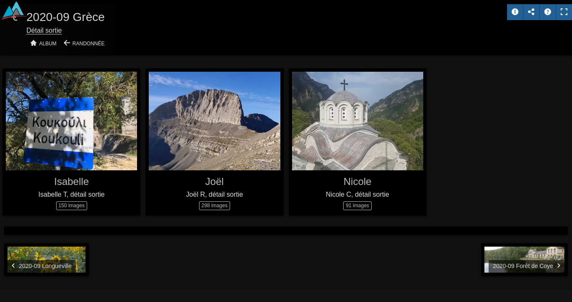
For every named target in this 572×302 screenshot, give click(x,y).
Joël (214, 181)
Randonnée (88, 44)
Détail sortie (44, 30)
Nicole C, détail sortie (357, 194)
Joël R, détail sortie (214, 194)
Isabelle (71, 181)
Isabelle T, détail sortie (72, 194)
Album (48, 44)
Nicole (358, 181)
